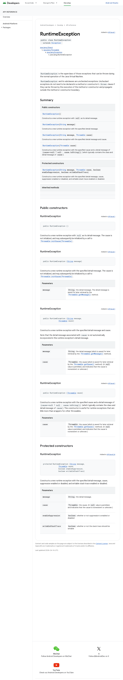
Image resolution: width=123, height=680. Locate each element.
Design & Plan (48, 3)
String (63, 124)
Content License (102, 544)
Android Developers (47, 25)
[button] (15, 27)
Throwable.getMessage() (79, 295)
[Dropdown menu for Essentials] (37, 3)
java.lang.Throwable (51, 50)
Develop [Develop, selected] (67, 3)
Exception (56, 43)
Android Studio (112, 3)
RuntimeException (51, 114)
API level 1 (111, 32)
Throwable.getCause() (84, 364)
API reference (10, 12)
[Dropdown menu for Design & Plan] (57, 3)
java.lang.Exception (54, 52)
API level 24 (111, 454)
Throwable (80, 135)
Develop (60, 25)
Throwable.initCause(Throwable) (56, 241)
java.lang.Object (46, 47)
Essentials (29, 3)
